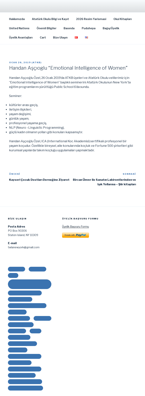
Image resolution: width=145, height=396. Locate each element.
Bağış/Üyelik (111, 28)
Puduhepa (89, 28)
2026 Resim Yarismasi (91, 19)
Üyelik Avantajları (21, 37)
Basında (69, 28)
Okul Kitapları (122, 19)
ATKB (37, 62)
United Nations (19, 28)
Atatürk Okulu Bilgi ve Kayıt (50, 19)
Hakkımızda (17, 19)
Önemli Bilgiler (46, 28)
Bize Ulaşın (60, 37)
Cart (43, 37)
